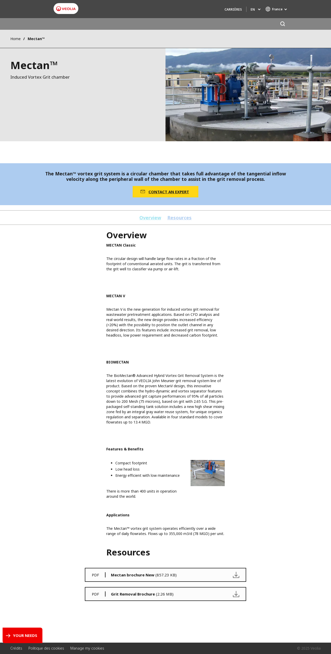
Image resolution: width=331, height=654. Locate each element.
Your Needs (25, 635)
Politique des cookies (46, 648)
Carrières (233, 9)
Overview (150, 218)
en (253, 9)
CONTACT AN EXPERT (168, 191)
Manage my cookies (87, 648)
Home (15, 38)
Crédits (16, 648)
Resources (179, 218)
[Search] (283, 24)
